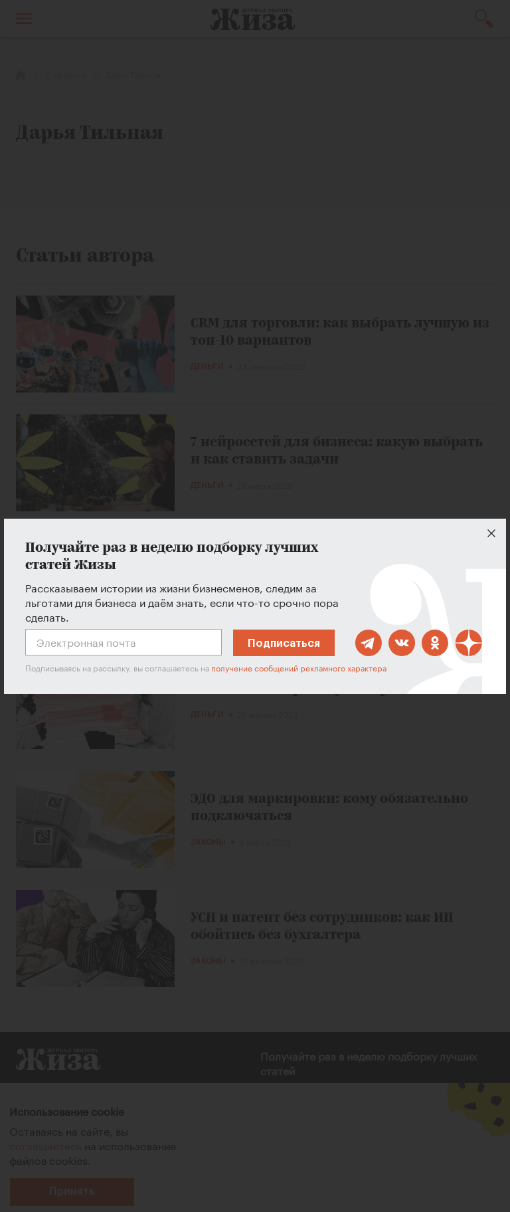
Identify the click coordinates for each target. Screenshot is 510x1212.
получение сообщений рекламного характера (298, 667)
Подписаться (284, 643)
